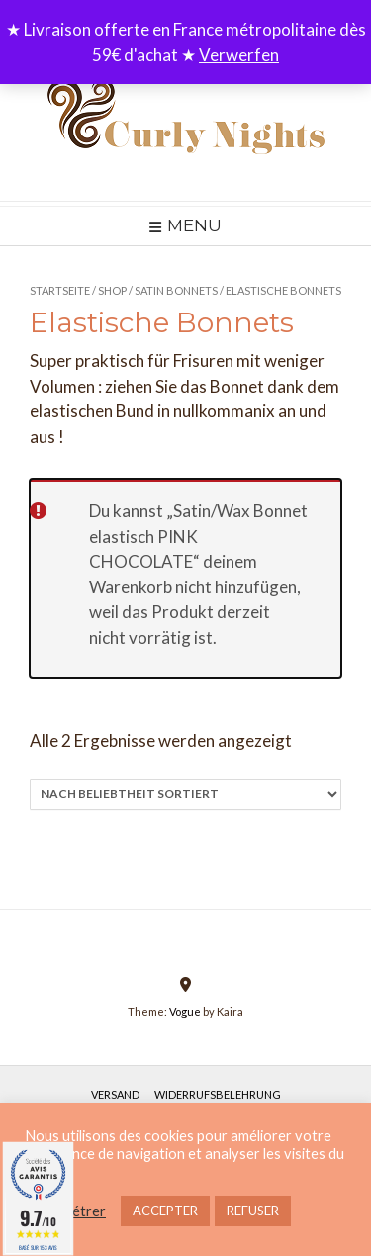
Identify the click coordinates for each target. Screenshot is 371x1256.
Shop (112, 290)
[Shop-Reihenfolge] (185, 794)
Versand (115, 1094)
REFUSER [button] (253, 1210)
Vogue (185, 1011)
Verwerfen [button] (239, 55)
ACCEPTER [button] (165, 1210)
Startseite (60, 290)
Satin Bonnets (176, 290)
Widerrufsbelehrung (217, 1094)
